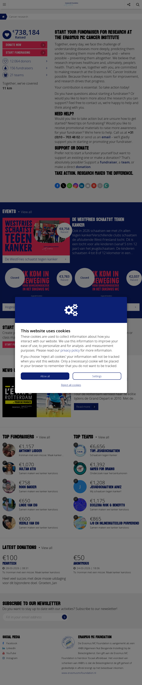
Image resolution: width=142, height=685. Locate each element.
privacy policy (70, 350)
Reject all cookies (71, 385)
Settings (97, 376)
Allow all (45, 376)
